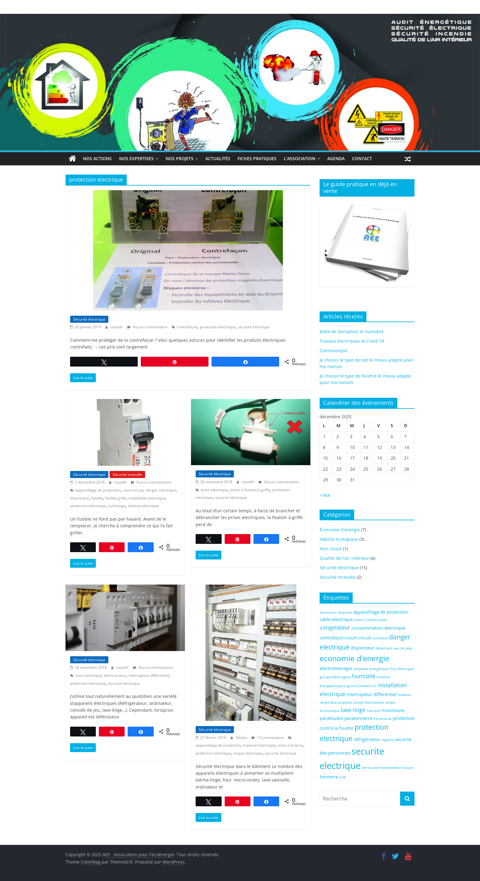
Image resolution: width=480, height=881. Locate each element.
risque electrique (248, 753)
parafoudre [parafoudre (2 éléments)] (331, 718)
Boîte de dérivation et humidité (352, 331)
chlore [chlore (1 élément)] (359, 620)
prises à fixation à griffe (250, 489)
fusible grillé (115, 497)
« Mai (325, 495)
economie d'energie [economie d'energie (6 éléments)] (354, 658)
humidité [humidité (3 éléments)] (363, 676)
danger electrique (161, 490)
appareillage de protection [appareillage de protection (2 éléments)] (380, 612)
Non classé (331, 549)
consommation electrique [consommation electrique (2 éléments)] (378, 628)
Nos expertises (136, 158)
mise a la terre (290, 745)
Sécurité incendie (127, 474)
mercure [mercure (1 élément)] (373, 711)
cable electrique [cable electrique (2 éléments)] (336, 619)
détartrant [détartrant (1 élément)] (384, 648)
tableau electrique (143, 505)
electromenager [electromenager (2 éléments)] (336, 668)
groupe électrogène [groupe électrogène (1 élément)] (335, 677)
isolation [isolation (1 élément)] (404, 695)
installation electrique (147, 497)
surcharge (117, 505)
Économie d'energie (340, 530)
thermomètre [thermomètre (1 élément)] (390, 768)
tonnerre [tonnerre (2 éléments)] (329, 777)
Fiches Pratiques (257, 158)
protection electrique (217, 326)
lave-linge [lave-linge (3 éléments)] (353, 709)
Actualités (217, 158)
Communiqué (333, 350)
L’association (299, 158)
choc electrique (88, 675)
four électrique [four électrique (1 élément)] (402, 668)
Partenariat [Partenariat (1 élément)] (382, 719)
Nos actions (97, 158)
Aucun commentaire (147, 326)
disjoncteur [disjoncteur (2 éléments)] (362, 648)
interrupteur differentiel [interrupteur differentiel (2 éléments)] (371, 694)
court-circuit (133, 490)
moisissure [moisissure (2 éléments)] (392, 710)
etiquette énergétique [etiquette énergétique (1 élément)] (371, 668)
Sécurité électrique (89, 319)
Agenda (336, 158)
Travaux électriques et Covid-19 (352, 341)
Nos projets (179, 158)
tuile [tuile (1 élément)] (342, 777)
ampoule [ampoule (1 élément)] (345, 612)
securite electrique (254, 326)
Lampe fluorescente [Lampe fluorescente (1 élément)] (368, 702)
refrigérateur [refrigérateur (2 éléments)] (367, 739)
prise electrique (214, 489)
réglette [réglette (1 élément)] (387, 740)
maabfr (117, 326)
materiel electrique (259, 745)
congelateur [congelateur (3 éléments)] (335, 627)
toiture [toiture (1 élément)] (407, 768)
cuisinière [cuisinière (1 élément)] (380, 638)
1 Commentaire (267, 737)
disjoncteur (79, 497)
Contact (362, 158)
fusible (97, 497)
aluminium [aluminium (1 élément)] (328, 612)
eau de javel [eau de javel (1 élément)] (402, 648)
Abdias (242, 737)
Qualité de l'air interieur (344, 558)
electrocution (115, 675)
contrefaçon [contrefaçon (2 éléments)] (332, 637)
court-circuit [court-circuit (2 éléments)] (358, 637)
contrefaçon (187, 326)
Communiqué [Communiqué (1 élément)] (376, 620)
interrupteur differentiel (149, 675)
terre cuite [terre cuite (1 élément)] (370, 768)
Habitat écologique (339, 539)
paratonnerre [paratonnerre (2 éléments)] (358, 718)
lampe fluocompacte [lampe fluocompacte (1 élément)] (336, 702)
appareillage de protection (97, 490)
